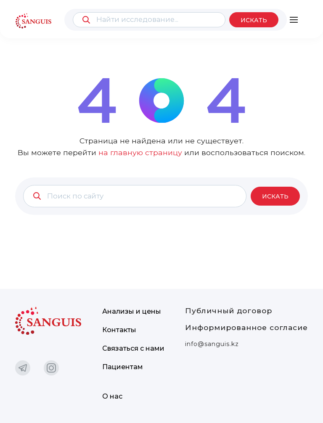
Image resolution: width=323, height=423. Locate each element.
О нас (112, 396)
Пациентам (122, 367)
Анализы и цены (131, 311)
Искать (254, 20)
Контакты (119, 330)
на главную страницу (140, 152)
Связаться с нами (133, 348)
